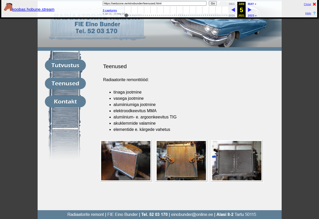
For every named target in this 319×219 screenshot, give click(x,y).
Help (308, 13)
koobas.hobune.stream (29, 9)
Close (307, 4)
